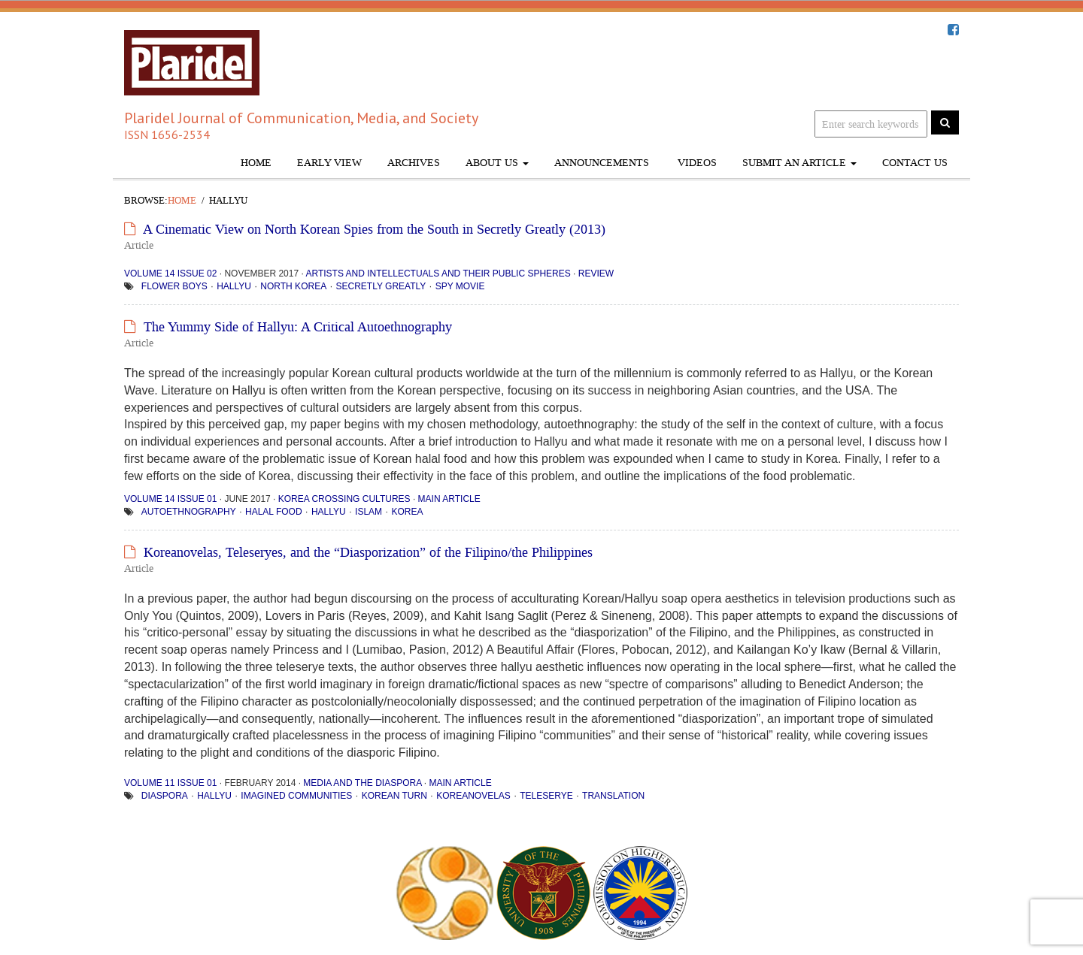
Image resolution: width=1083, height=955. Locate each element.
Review (596, 273)
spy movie (460, 286)
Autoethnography (188, 511)
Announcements (601, 163)
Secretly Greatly (380, 286)
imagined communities (296, 795)
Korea (407, 511)
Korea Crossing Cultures (344, 499)
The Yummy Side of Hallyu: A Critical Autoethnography (298, 327)
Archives (413, 163)
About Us (497, 163)
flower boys (174, 286)
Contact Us (915, 163)
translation (613, 795)
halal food (273, 511)
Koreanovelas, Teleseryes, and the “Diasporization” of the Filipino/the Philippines (368, 552)
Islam (368, 511)
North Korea (293, 286)
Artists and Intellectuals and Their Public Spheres (437, 273)
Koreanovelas (473, 795)
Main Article (449, 499)
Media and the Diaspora (362, 783)
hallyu (234, 286)
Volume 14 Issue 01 (170, 499)
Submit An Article (799, 163)
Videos (696, 163)
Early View (329, 163)
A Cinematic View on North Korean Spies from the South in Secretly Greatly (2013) (374, 229)
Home (256, 163)
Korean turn (394, 795)
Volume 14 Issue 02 (170, 273)
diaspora (164, 795)
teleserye (546, 795)
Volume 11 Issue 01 (170, 783)
